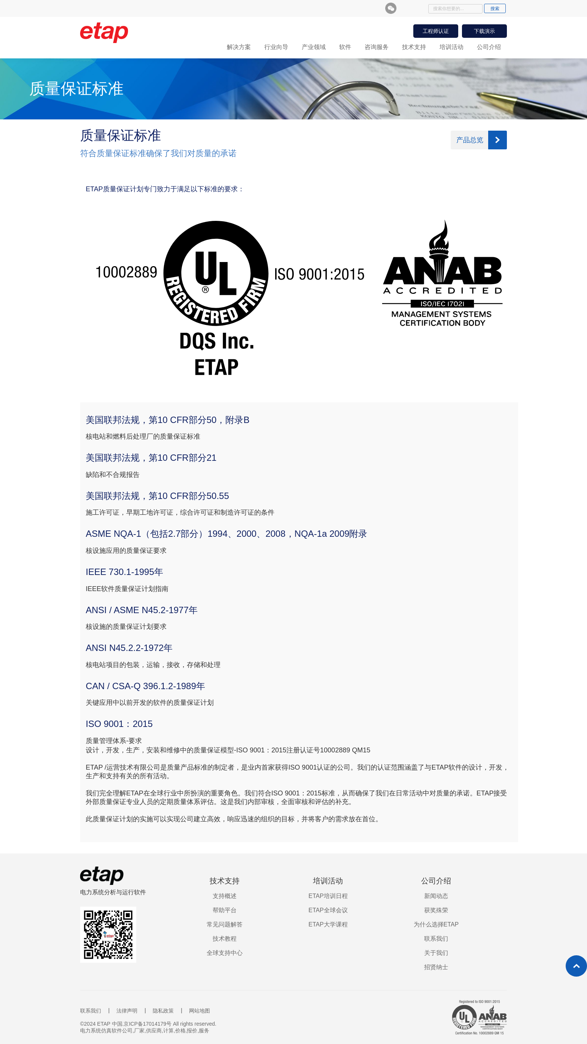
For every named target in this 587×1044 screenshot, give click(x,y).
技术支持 (414, 47)
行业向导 (276, 47)
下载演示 (484, 31)
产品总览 (469, 140)
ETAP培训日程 (328, 896)
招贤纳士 (436, 967)
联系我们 (436, 938)
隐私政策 (163, 1011)
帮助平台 (225, 910)
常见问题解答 (225, 924)
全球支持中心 (225, 953)
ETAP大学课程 (328, 924)
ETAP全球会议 (328, 910)
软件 (345, 47)
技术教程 (225, 938)
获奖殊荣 (436, 910)
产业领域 (314, 47)
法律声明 (126, 1011)
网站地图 (199, 1011)
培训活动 (451, 47)
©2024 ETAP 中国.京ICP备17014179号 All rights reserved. (148, 1024)
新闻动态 (436, 896)
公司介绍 (489, 47)
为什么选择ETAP (436, 924)
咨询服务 (377, 47)
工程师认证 (436, 31)
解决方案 (239, 47)
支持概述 (225, 896)
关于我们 (436, 953)
